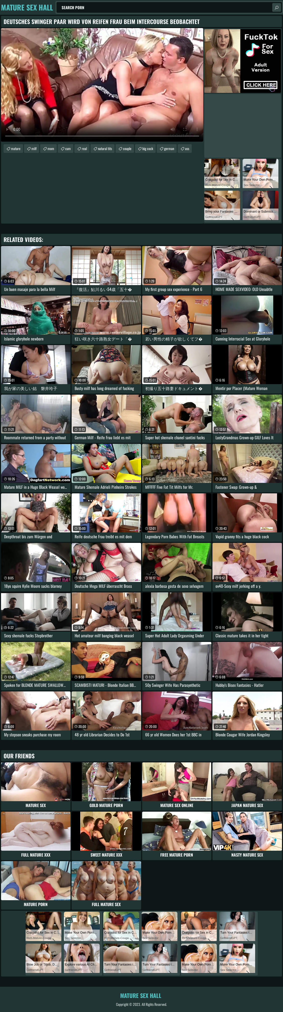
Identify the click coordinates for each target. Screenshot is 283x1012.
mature (15, 148)
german (169, 148)
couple (127, 148)
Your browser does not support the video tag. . (102, 85)
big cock (147, 148)
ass (187, 148)
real (84, 148)
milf (34, 148)
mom (51, 148)
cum (68, 148)
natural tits (105, 148)
